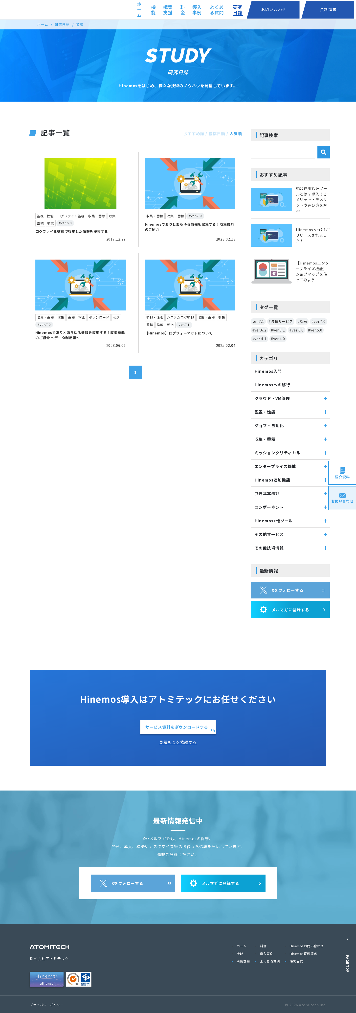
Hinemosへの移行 (272, 385)
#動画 (302, 321)
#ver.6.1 (278, 330)
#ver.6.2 (259, 330)
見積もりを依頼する (178, 742)
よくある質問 (244, 9)
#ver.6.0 (296, 330)
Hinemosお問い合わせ (307, 946)
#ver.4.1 (259, 338)
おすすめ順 (193, 133)
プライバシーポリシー (47, 1004)
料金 (192, 9)
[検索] (323, 152)
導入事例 (213, 9)
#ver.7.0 (319, 321)
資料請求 (338, 9)
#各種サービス (281, 321)
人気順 (235, 133)
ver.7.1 (258, 321)
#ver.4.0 (278, 338)
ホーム (130, 9)
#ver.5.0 (315, 330)
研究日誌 (274, 9)
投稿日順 (216, 133)
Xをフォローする (282, 590)
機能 (149, 9)
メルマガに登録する (284, 609)
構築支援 (170, 9)
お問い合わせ (304, 9)
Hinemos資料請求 (303, 953)
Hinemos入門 (268, 371)
